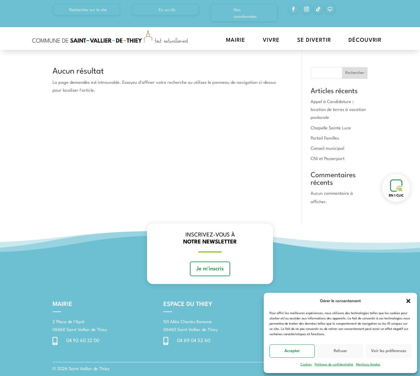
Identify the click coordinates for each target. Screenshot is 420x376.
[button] (408, 301)
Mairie (235, 40)
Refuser (340, 351)
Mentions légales (368, 364)
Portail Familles (325, 138)
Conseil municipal (327, 149)
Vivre (271, 40)
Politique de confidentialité (334, 364)
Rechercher (354, 73)
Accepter (292, 351)
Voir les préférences (388, 351)
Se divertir (314, 40)
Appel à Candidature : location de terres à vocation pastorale (338, 110)
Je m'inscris (210, 268)
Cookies (306, 364)
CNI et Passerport (327, 159)
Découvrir (365, 40)
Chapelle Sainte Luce (331, 128)
